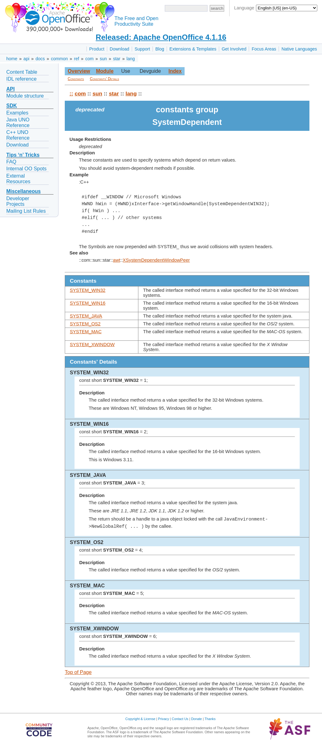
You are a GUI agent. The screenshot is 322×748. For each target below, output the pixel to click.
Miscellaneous (23, 191)
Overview (79, 71)
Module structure (25, 96)
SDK (11, 105)
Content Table (21, 72)
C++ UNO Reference (18, 135)
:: (71, 93)
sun (103, 58)
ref (76, 58)
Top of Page (78, 672)
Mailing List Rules (26, 211)
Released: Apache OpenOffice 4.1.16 (161, 37)
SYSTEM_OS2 (85, 323)
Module (105, 71)
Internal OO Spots (26, 168)
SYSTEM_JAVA (86, 315)
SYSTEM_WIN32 (87, 290)
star (116, 58)
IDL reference (21, 79)
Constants (76, 79)
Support (142, 48)
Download (119, 48)
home (11, 58)
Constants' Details (104, 79)
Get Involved (234, 48)
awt (116, 260)
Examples (17, 112)
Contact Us (180, 719)
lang (130, 58)
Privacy (163, 719)
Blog (159, 48)
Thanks (210, 719)
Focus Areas (264, 48)
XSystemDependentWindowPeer (156, 260)
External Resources (18, 178)
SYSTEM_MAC (86, 331)
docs (40, 58)
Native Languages (299, 48)
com (89, 58)
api (27, 58)
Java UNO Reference (18, 122)
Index (175, 71)
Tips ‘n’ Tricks (23, 155)
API (10, 89)
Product (96, 48)
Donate (196, 719)
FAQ (11, 161)
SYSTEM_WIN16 (87, 303)
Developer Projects (17, 201)
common (59, 58)
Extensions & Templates (192, 48)
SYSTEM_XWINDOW (92, 344)
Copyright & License (140, 719)
